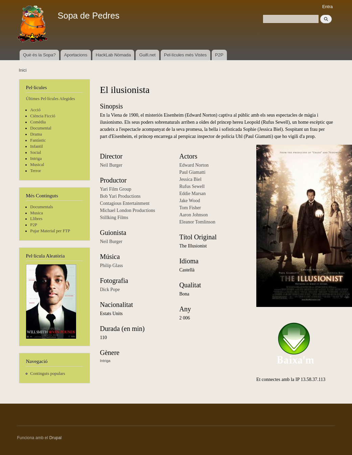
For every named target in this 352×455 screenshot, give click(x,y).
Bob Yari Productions (120, 196)
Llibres (36, 218)
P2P (219, 54)
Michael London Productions (127, 210)
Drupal (55, 437)
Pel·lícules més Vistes (185, 54)
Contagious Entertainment (125, 203)
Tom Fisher (190, 207)
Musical (37, 164)
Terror (35, 170)
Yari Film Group (116, 189)
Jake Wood (189, 200)
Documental (40, 128)
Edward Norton (194, 165)
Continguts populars (47, 373)
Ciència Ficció (42, 116)
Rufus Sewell (192, 186)
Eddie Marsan (192, 193)
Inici (23, 70)
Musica (36, 213)
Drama (36, 134)
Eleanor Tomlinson (197, 221)
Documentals (41, 207)
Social (35, 152)
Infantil (36, 146)
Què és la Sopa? (39, 54)
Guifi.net (147, 54)
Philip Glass (111, 265)
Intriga (36, 158)
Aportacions (76, 54)
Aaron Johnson (193, 214)
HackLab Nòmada (113, 54)
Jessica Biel (190, 179)
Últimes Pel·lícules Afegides (50, 98)
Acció (35, 109)
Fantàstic (38, 140)
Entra (327, 6)
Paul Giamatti (192, 172)
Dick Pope (110, 289)
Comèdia (38, 122)
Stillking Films (114, 217)
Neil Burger (111, 165)
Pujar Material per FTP (50, 231)
